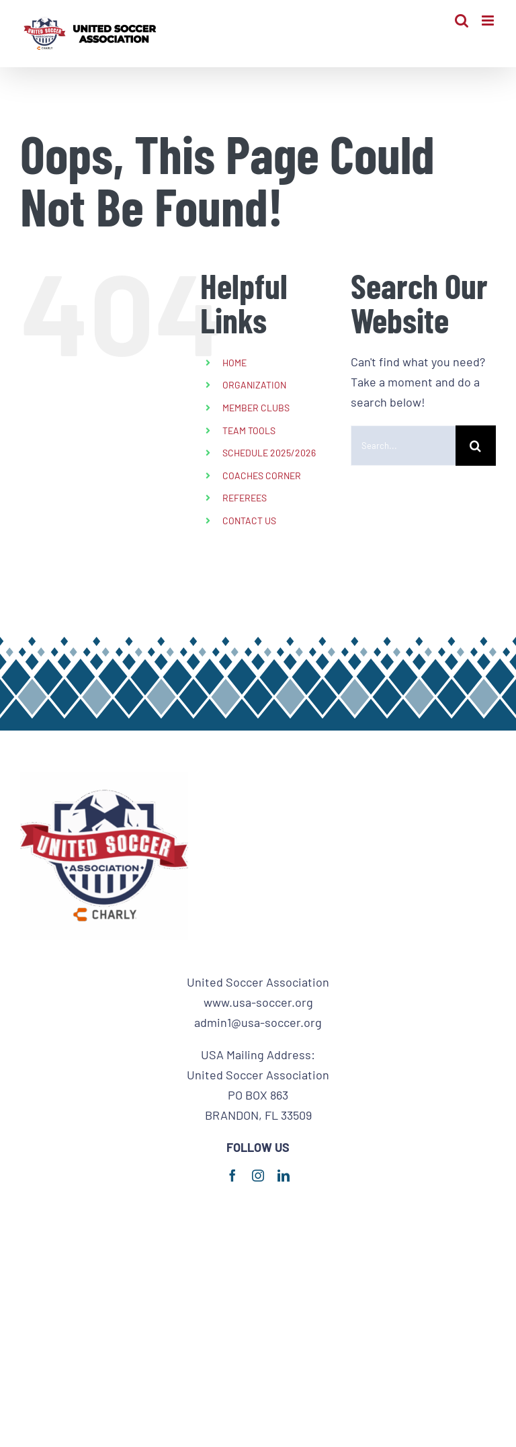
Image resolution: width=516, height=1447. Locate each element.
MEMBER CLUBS (256, 407)
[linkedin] (283, 1175)
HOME (234, 362)
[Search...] (403, 445)
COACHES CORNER (261, 475)
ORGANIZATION (254, 384)
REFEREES (244, 497)
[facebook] (232, 1175)
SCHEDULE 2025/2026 (269, 452)
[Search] (476, 445)
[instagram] (258, 1175)
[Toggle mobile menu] (489, 20)
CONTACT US (249, 520)
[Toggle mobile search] (461, 20)
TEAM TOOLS (248, 430)
